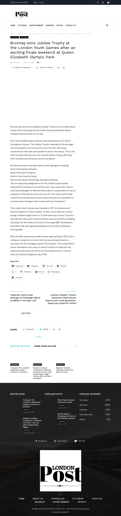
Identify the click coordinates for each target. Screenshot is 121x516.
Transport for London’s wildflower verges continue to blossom (19, 370)
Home (12, 25)
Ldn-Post (16, 62)
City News (22, 25)
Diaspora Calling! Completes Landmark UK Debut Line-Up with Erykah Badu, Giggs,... (32, 422)
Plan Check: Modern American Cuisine (66, 401)
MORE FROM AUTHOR (45, 346)
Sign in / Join (38, 2)
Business (50, 25)
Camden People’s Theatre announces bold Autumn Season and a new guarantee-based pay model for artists (60, 299)
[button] (107, 25)
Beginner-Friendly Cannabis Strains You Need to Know (64, 370)
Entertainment (36, 25)
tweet (38, 336)
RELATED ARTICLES (20, 346)
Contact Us (70, 25)
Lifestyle (92, 409)
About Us (38, 498)
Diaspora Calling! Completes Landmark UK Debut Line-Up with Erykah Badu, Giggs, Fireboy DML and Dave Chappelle (42, 373)
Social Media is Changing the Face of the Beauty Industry (67, 416)
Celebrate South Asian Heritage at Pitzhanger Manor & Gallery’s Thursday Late (25, 298)
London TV (65, 512)
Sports (59, 25)
